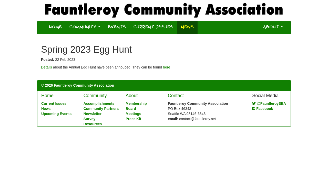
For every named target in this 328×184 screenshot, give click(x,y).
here (166, 67)
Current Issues (153, 27)
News (189, 27)
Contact (176, 95)
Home (55, 27)
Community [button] (84, 27)
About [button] (273, 27)
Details (46, 67)
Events (117, 27)
